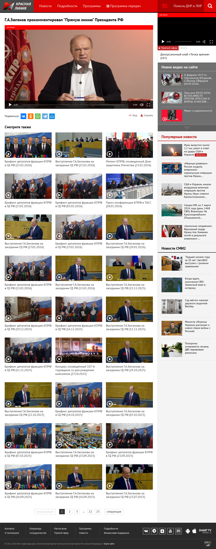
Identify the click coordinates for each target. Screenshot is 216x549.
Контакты (9, 528)
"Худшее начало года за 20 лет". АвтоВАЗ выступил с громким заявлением (197, 261)
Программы (92, 6)
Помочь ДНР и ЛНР (188, 6)
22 (90, 511)
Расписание (60, 528)
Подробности (67, 6)
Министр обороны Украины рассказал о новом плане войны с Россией (197, 326)
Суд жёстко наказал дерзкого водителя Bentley (196, 303)
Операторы (35, 528)
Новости (45, 6)
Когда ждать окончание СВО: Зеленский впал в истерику (195, 283)
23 (98, 511)
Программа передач (123, 6)
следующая (113, 511)
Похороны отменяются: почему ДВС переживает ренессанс (196, 348)
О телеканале (12, 533)
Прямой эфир (61, 533)
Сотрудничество (37, 533)
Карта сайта (109, 543)
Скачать (146, 115)
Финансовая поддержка (116, 533)
